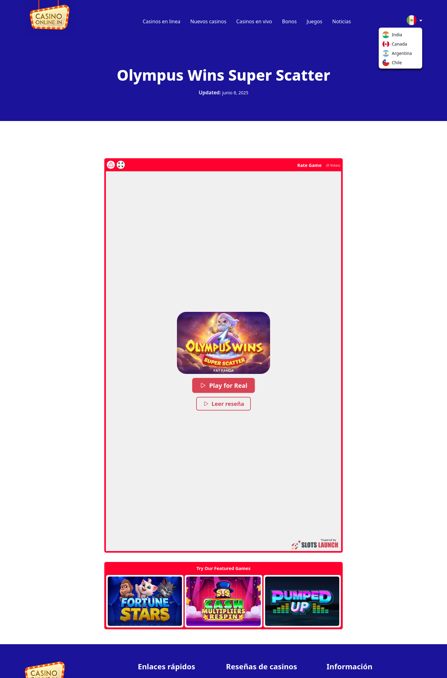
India (387, 36)
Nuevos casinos (208, 21)
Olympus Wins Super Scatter (223, 75)
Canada (387, 45)
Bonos (289, 21)
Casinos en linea (162, 21)
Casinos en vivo (254, 21)
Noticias (341, 21)
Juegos (314, 21)
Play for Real (223, 385)
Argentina (387, 54)
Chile (387, 64)
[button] (223, 343)
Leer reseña (223, 403)
